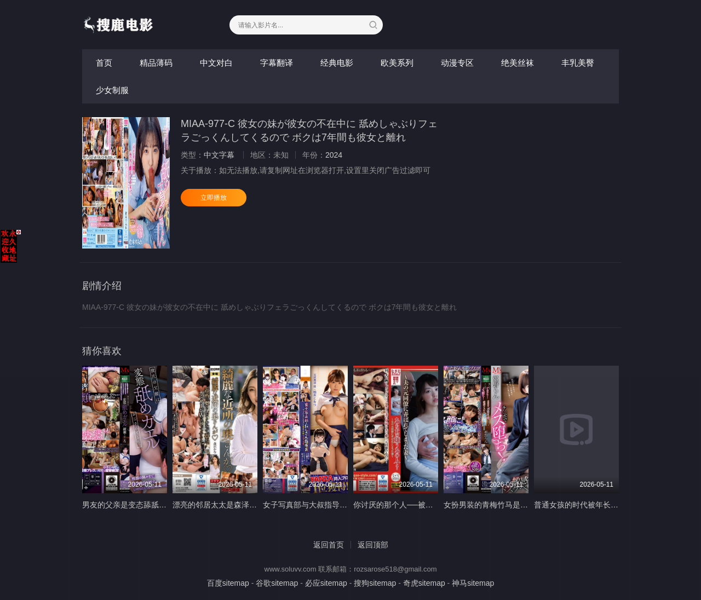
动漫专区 (457, 62)
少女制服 (112, 90)
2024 (333, 155)
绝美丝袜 (517, 62)
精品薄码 (156, 62)
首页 (104, 62)
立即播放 (213, 197)
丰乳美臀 (577, 62)
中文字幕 (219, 155)
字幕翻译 (276, 62)
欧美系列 (397, 62)
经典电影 (336, 62)
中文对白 (216, 62)
